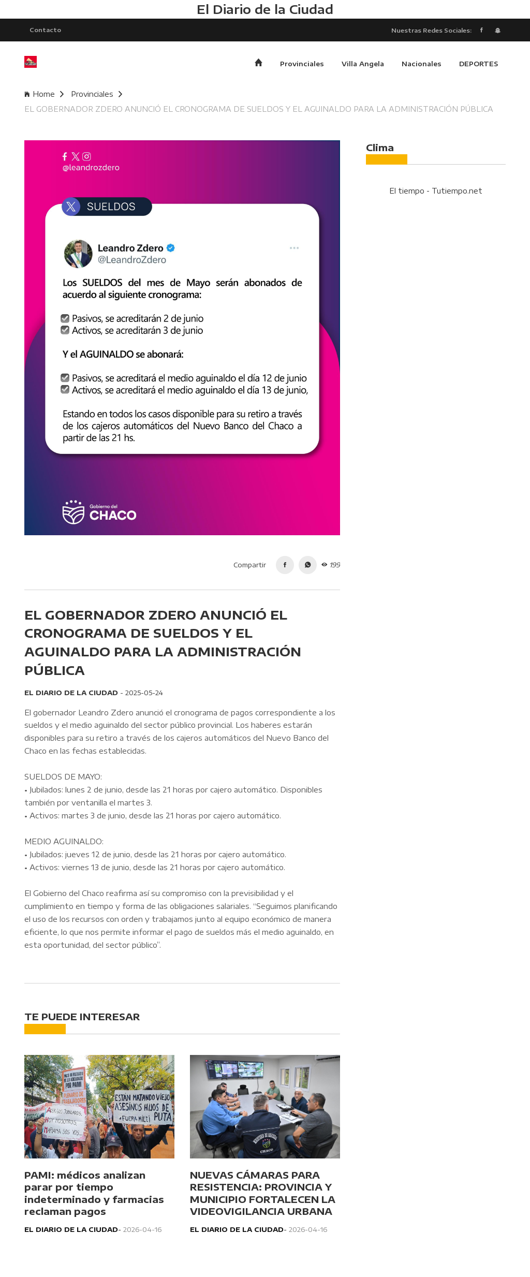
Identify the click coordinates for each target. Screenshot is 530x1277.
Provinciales (302, 65)
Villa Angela (363, 65)
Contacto (45, 30)
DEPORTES (478, 65)
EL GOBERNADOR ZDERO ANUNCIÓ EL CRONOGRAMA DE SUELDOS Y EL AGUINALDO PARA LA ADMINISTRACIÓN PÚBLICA (258, 110)
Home (44, 95)
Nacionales (421, 65)
